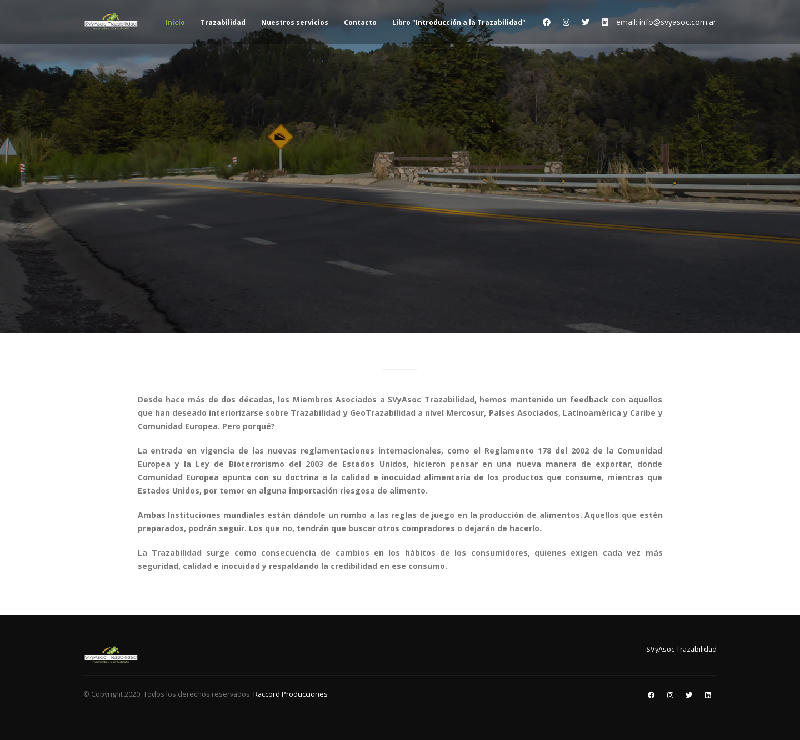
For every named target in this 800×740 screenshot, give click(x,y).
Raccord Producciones (290, 694)
